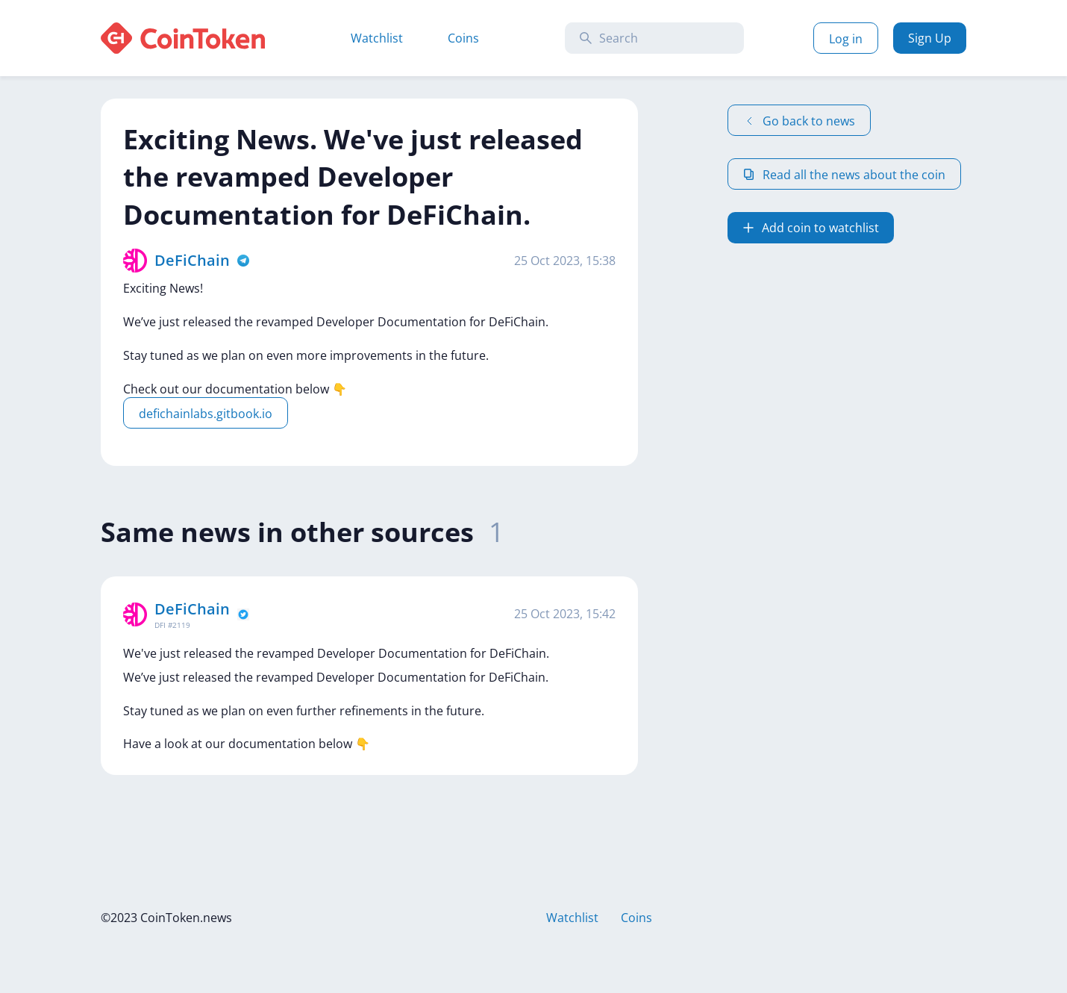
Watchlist (377, 38)
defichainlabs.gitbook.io (205, 413)
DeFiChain (192, 260)
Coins (463, 38)
